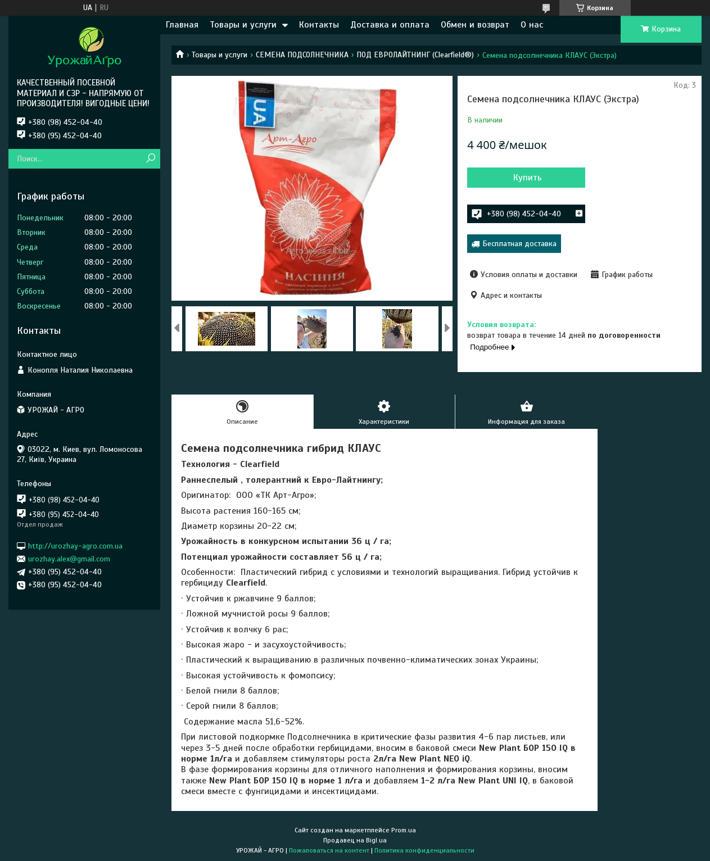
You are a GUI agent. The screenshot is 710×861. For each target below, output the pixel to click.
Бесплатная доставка (519, 243)
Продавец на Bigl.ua (355, 840)
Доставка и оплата (389, 24)
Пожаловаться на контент (329, 850)
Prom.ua (403, 830)
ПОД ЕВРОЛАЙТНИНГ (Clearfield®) (415, 55)
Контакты (319, 24)
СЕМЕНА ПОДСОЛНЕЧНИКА (302, 55)
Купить (527, 177)
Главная (182, 24)
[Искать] (150, 159)
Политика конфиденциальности (424, 850)
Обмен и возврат (475, 24)
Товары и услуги (243, 24)
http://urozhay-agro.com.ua (75, 545)
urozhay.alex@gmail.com (69, 559)
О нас (532, 24)
